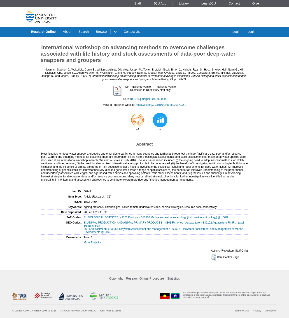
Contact (234, 3)
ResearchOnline (43, 31)
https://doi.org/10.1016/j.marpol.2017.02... (161, 104)
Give (255, 3)
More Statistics (93, 242)
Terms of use (242, 310)
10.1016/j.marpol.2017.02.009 (147, 99)
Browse (101, 31)
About (67, 31)
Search (83, 31)
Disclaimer (271, 310)
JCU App (160, 3)
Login (236, 31)
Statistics (173, 278)
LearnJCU (208, 3)
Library (184, 3)
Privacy (257, 310)
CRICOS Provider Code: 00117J (78, 310)
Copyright (116, 278)
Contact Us (132, 31)
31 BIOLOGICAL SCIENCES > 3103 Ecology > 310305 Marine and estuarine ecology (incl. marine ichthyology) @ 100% (156, 217)
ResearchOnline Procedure (145, 278)
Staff (137, 3)
